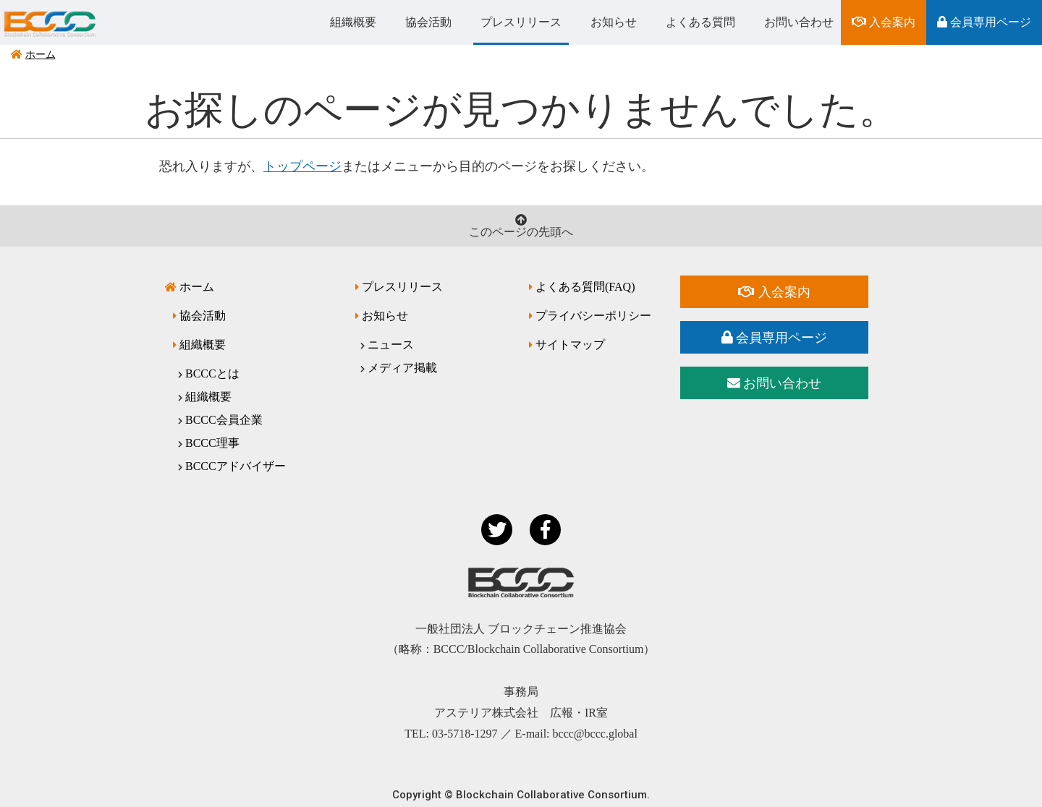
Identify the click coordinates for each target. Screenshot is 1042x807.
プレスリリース (521, 22)
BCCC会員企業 (224, 420)
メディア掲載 (402, 368)
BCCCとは (212, 373)
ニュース (391, 344)
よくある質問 (700, 22)
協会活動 (428, 22)
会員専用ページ (984, 22)
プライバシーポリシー (593, 315)
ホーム (40, 54)
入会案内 (883, 22)
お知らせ (613, 22)
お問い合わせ (799, 22)
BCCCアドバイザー (235, 466)
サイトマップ (570, 344)
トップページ (302, 166)
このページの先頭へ (521, 226)
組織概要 (353, 22)
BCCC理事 (212, 443)
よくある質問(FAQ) (585, 287)
